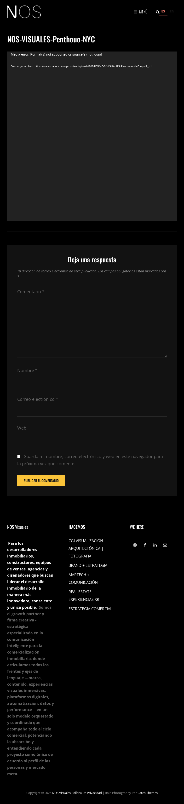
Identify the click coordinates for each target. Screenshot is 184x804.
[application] (92, 136)
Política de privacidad (86, 793)
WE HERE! (137, 527)
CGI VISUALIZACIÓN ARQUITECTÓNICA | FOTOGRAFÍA (86, 548)
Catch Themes (148, 793)
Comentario (31, 291)
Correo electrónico (37, 399)
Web (21, 428)
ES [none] (163, 11)
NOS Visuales (61, 793)
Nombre (27, 370)
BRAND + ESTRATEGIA (88, 565)
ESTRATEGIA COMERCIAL (90, 608)
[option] (172, 11)
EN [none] (172, 11)
